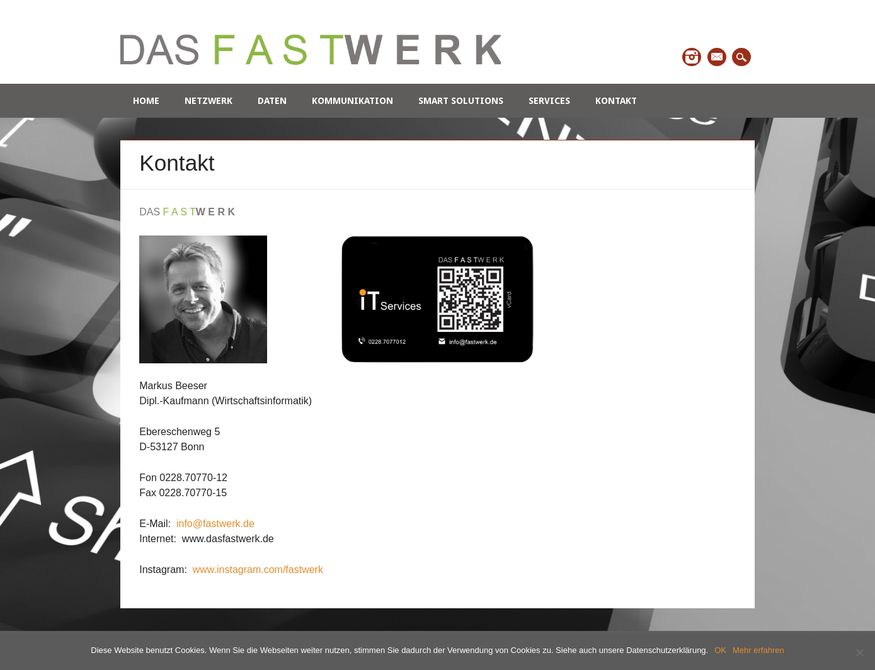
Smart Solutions (460, 101)
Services (549, 101)
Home (146, 101)
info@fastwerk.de (214, 523)
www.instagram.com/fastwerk (258, 569)
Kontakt (616, 101)
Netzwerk (208, 101)
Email (716, 57)
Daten (272, 101)
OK (720, 650)
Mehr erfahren (758, 650)
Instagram (691, 57)
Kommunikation (352, 101)
